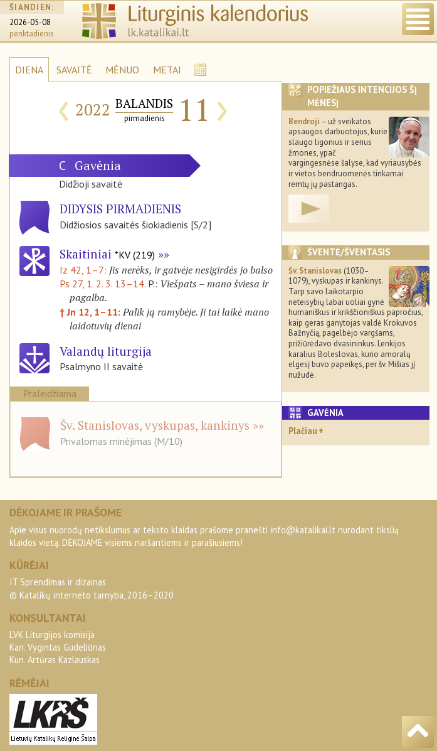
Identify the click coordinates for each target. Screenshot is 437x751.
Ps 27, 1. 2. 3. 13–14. (102, 283)
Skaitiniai (107, 254)
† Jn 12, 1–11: (91, 312)
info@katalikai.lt (302, 530)
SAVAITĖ (74, 69)
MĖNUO (122, 69)
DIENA (29, 69)
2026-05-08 (30, 22)
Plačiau (302, 431)
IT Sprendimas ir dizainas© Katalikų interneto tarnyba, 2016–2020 (91, 588)
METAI (167, 69)
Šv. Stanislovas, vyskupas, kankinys (155, 425)
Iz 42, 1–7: (84, 270)
